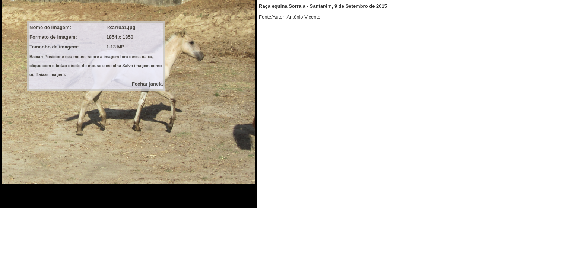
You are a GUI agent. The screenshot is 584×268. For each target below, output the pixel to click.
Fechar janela (147, 84)
